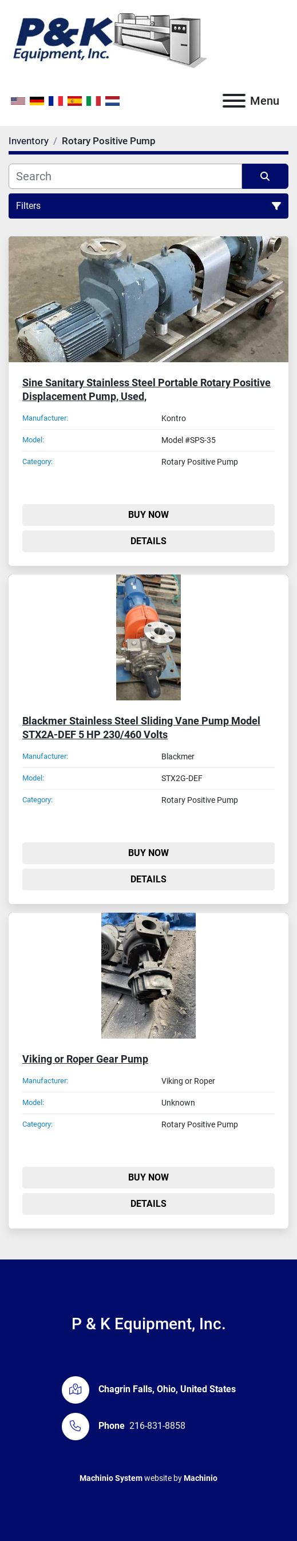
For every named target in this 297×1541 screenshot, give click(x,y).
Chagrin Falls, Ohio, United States (167, 1389)
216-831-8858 (157, 1425)
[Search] (125, 176)
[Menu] (234, 101)
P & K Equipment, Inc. (149, 1323)
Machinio (200, 1478)
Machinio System (111, 1478)
